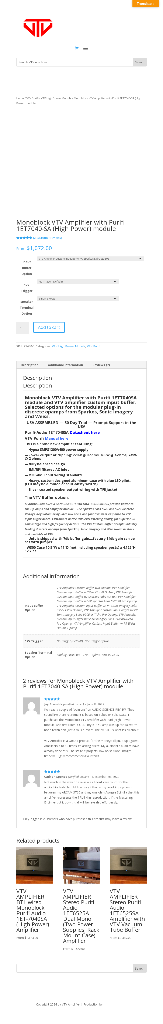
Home (20, 98)
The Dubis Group (115, 1004)
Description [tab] (29, 365)
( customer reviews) (47, 238)
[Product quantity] (22, 328)
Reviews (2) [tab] (101, 365)
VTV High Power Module (56, 98)
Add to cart (49, 327)
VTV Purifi (32, 98)
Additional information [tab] (65, 365)
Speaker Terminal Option (27, 307)
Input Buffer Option (26, 268)
